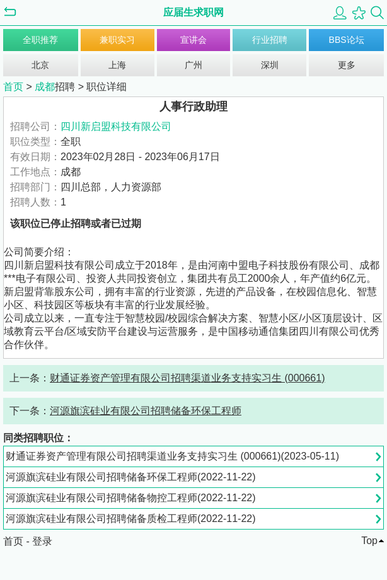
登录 (42, 541)
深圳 (270, 65)
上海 (117, 65)
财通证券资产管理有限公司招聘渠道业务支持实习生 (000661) (187, 378)
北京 (40, 65)
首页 (13, 86)
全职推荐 (40, 40)
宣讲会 (193, 40)
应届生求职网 (193, 12)
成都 (45, 86)
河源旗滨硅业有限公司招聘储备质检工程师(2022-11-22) (131, 518)
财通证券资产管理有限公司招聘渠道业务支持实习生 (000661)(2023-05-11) (172, 456)
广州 (193, 65)
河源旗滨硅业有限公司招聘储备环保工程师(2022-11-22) (131, 477)
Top (369, 540)
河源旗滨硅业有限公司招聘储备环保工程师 (145, 410)
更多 (346, 65)
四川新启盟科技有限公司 (116, 126)
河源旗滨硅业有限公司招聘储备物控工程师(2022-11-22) (131, 497)
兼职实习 (117, 40)
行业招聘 (269, 40)
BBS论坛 (346, 40)
